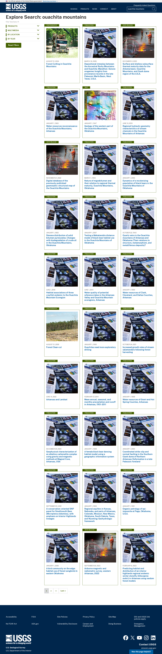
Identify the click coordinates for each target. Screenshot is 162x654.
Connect (104, 9)
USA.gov (35, 624)
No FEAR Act (11, 624)
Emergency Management (139, 625)
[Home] (16, 11)
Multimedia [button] (13, 30)
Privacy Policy (89, 617)
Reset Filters (13, 45)
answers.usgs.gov (148, 648)
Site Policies (62, 617)
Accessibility (11, 617)
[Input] (141, 9)
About (113, 9)
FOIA (34, 617)
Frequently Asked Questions (144, 5)
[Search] (154, 9)
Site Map (112, 617)
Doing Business (114, 624)
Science (73, 9)
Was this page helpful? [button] (141, 652)
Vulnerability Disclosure (67, 624)
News (94, 9)
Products (85, 9)
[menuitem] (74, 7)
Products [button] (12, 26)
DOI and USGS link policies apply (142, 618)
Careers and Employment (88, 625)
